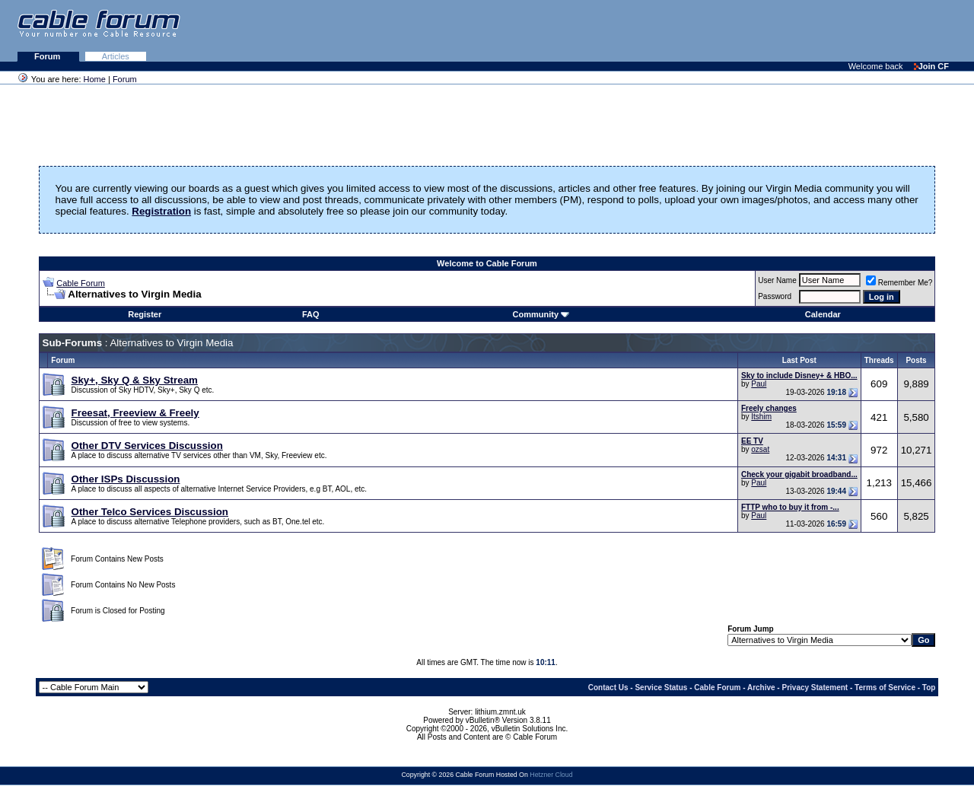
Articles (115, 56)
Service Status (661, 687)
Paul (758, 384)
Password (774, 296)
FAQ (311, 314)
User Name (777, 280)
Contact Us (608, 687)
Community (541, 314)
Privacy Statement (814, 687)
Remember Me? (899, 283)
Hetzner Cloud (551, 774)
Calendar (823, 314)
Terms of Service (885, 687)
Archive (761, 687)
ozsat (760, 449)
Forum (48, 56)
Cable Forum (80, 283)
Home (95, 79)
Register (144, 314)
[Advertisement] (788, 30)
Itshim (761, 416)
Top (929, 687)
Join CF (931, 66)
